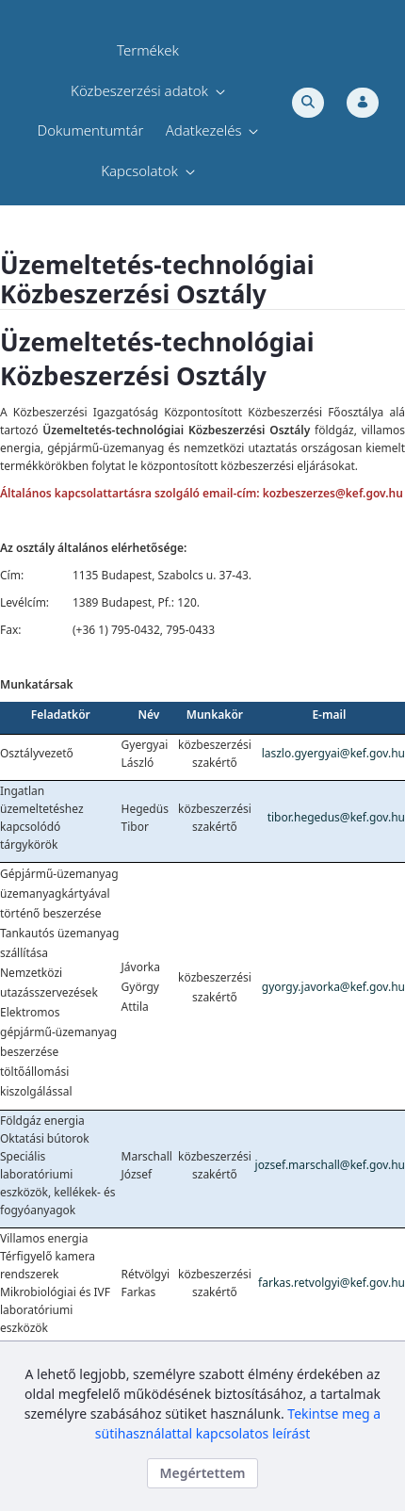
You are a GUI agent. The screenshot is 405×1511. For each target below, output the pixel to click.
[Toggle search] (308, 103)
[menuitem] (147, 50)
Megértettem (202, 1473)
